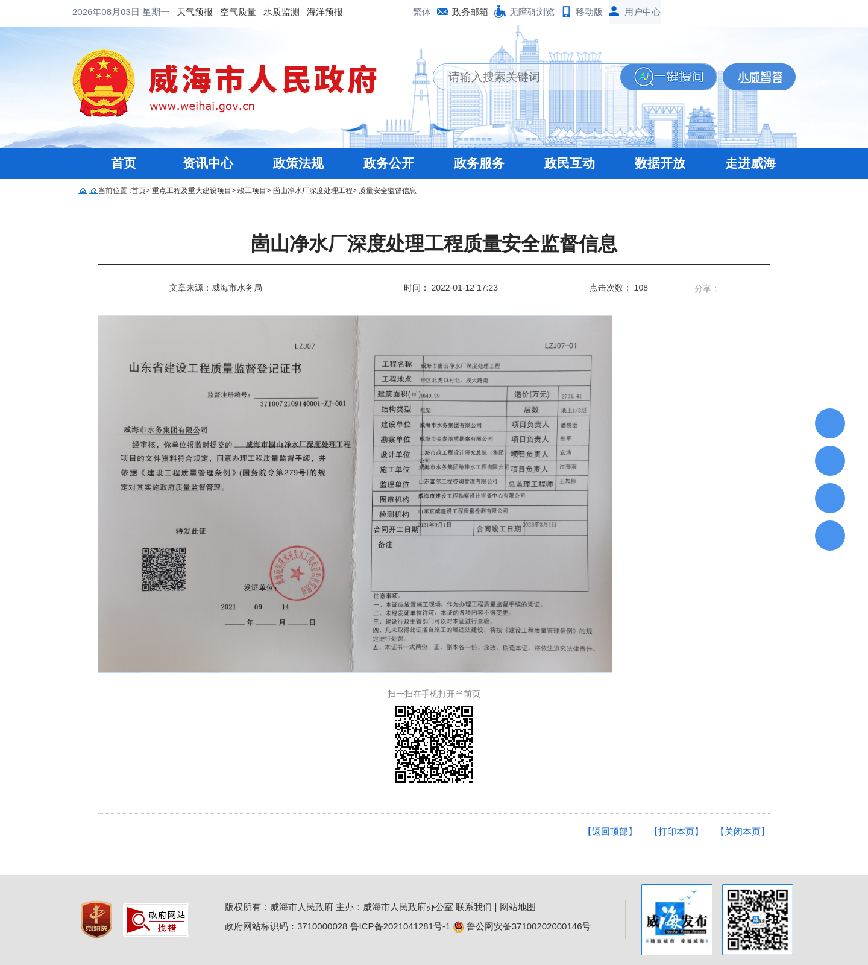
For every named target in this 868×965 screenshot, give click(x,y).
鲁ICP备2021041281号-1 (400, 926)
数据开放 (660, 163)
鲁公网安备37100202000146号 (522, 926)
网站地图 (518, 907)
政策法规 (298, 163)
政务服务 (479, 163)
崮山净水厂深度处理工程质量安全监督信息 (434, 244)
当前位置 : (114, 190)
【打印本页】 (676, 831)
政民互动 (569, 163)
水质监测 (184, 12)
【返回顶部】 (610, 831)
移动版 (589, 12)
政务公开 (388, 163)
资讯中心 (208, 163)
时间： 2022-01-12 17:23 (451, 288)
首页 (123, 163)
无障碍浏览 (532, 12)
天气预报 (98, 12)
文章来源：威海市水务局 (215, 288)
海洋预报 (228, 12)
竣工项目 (251, 190)
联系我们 (474, 907)
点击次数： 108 (619, 288)
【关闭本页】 (742, 831)
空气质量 (141, 12)
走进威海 (750, 163)
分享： (707, 288)
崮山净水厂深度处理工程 (313, 190)
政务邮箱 (470, 12)
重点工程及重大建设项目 (191, 190)
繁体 (422, 12)
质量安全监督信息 (388, 190)
